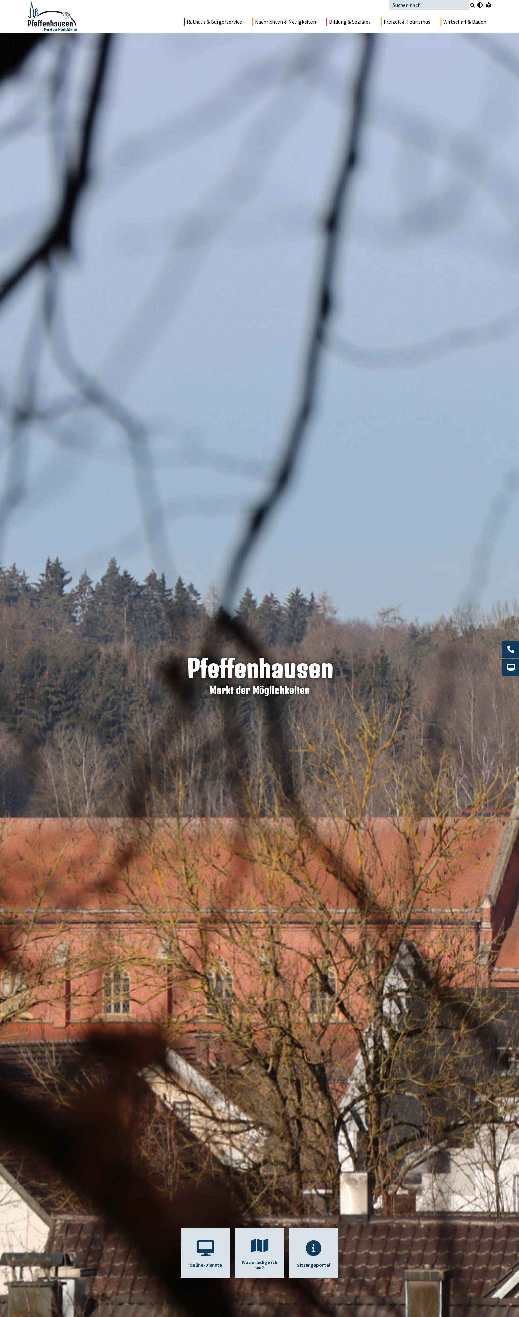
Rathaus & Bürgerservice (213, 22)
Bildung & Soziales (348, 22)
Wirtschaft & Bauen (463, 22)
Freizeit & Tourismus (405, 22)
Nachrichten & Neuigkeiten (284, 22)
